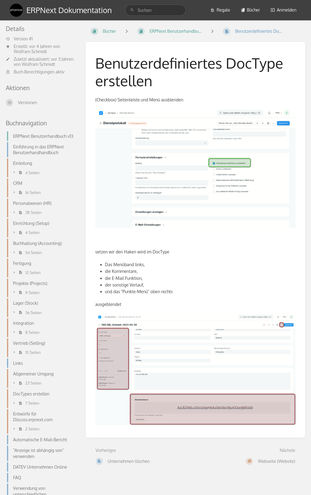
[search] (155, 10)
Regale (220, 9)
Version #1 (19, 38)
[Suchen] (132, 10)
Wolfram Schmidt (30, 51)
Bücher (250, 9)
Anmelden (283, 9)
